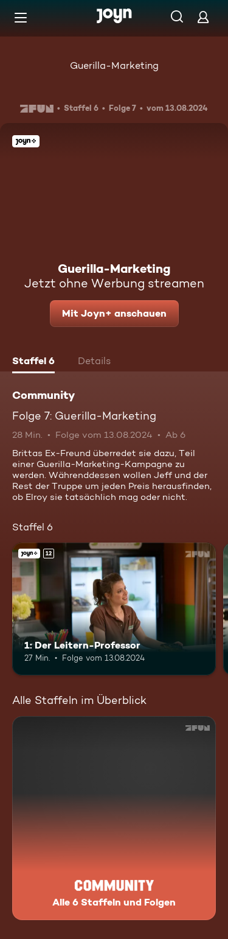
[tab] (33, 362)
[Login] (203, 16)
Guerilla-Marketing (114, 65)
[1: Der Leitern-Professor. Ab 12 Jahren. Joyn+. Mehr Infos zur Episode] (114, 609)
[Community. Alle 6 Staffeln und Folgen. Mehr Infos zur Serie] (114, 818)
